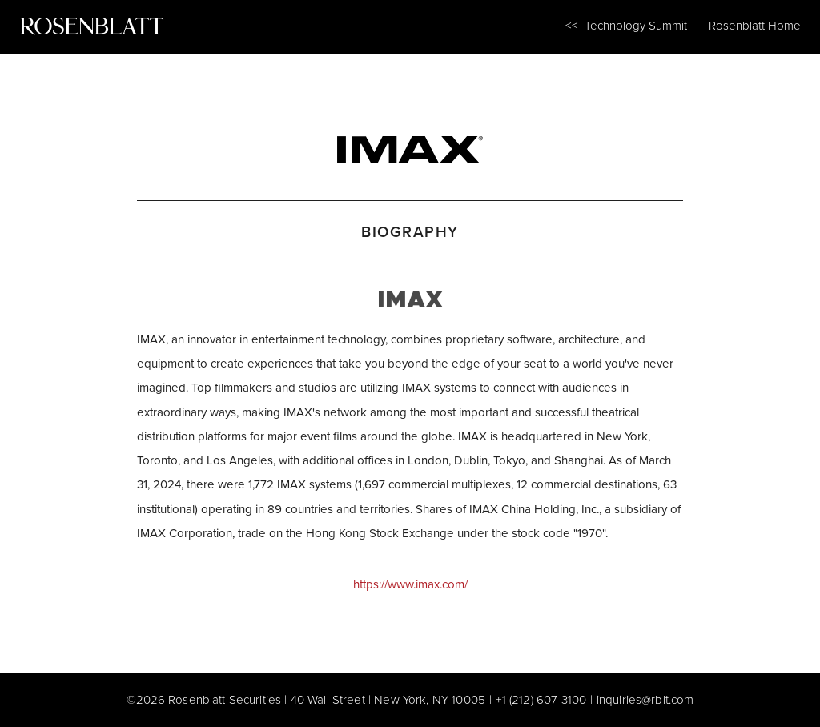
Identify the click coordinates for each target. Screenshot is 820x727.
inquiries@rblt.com (645, 699)
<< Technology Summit (626, 25)
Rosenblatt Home (755, 25)
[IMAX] (409, 145)
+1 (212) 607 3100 (541, 699)
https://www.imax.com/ (410, 584)
